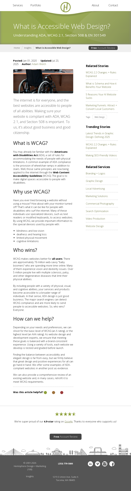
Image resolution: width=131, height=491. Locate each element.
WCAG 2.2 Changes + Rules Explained (101, 74)
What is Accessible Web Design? (53, 47)
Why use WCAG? (31, 192)
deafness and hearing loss (32, 234)
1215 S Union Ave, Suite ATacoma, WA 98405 (65, 478)
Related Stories (97, 66)
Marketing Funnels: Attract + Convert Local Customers (101, 107)
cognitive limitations (28, 241)
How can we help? (33, 319)
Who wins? (25, 250)
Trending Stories (98, 127)
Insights (27, 47)
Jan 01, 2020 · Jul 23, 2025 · (36, 62)
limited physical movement (32, 237)
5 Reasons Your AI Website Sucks (101, 96)
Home (17, 47)
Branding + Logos (95, 173)
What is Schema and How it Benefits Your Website (101, 85)
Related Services (98, 167)
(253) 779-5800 (65, 463)
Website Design (95, 226)
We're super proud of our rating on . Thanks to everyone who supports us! (65, 421)
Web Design (99, 117)
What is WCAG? (30, 143)
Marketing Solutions (97, 196)
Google (68, 421)
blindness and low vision (30, 230)
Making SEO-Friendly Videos (101, 155)
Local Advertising (95, 188)
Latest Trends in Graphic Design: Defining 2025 (99, 135)
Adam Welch (39, 64)
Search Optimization (97, 211)
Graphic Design (94, 181)
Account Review (103, 47)
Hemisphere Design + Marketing (30, 466)
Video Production (95, 218)
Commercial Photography (100, 203)
